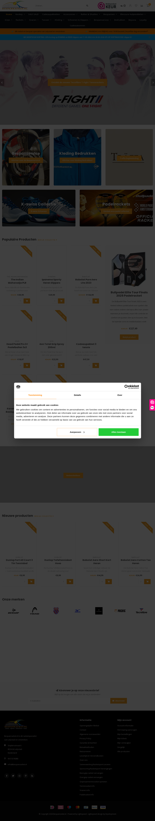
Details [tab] (77, 395)
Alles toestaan (118, 432)
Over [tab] (119, 395)
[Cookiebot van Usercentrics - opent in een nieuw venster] (126, 387)
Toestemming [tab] (35, 395)
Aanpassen (77, 432)
